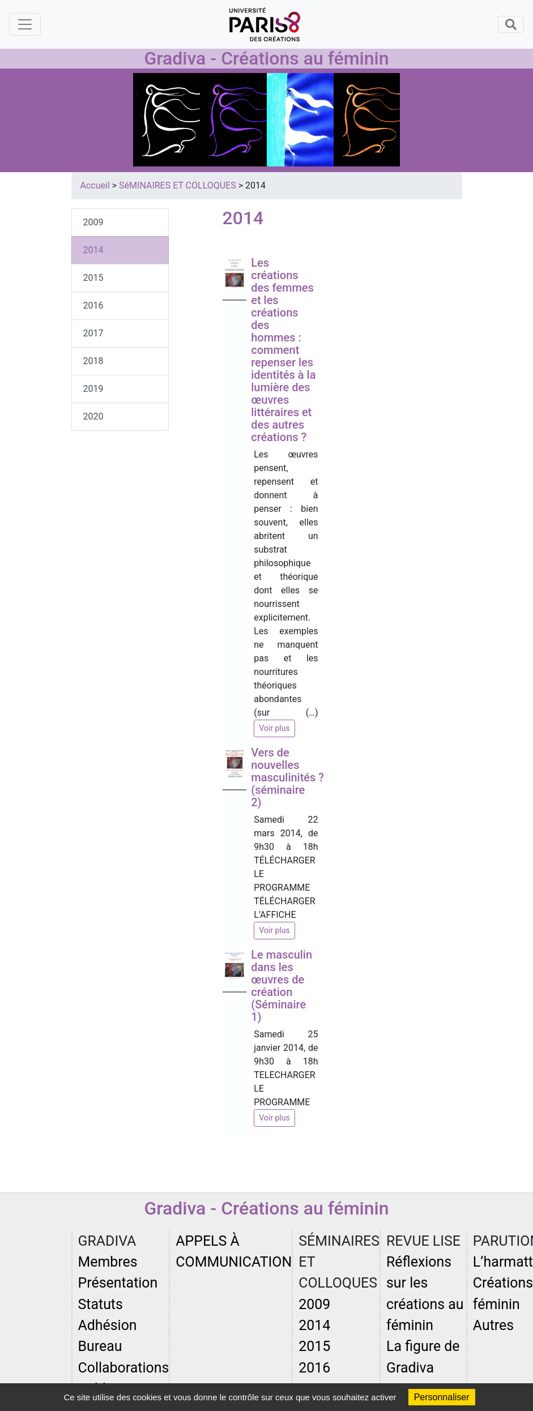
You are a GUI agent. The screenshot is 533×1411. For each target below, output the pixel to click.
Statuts (100, 1304)
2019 (93, 388)
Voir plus (274, 728)
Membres (108, 1262)
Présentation (118, 1283)
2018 (93, 361)
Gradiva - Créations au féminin (266, 58)
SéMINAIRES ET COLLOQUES (177, 185)
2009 (93, 222)
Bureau (100, 1346)
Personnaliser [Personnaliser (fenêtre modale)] (442, 1397)
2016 (93, 305)
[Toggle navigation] (25, 24)
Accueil (95, 185)
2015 (93, 277)
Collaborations (123, 1367)
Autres (493, 1325)
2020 (93, 416)
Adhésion (107, 1325)
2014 (93, 250)
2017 (93, 333)
